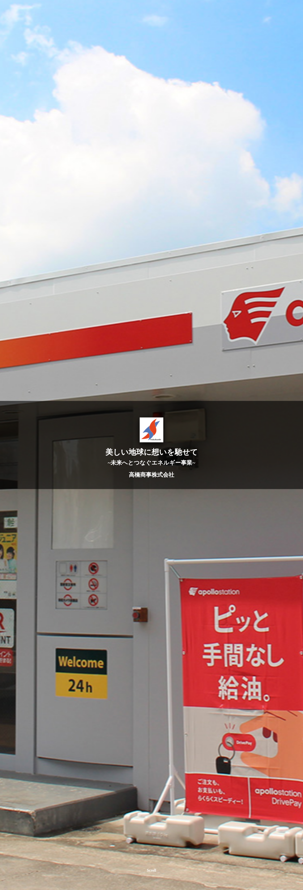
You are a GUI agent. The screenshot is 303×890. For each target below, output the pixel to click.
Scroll (151, 870)
